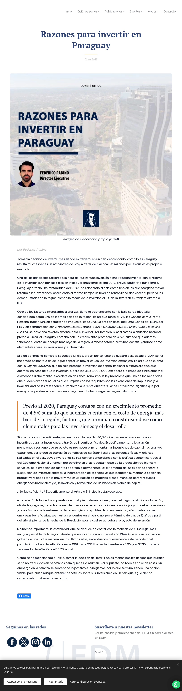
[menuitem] (70, 11)
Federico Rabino (35, 250)
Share (24, 596)
